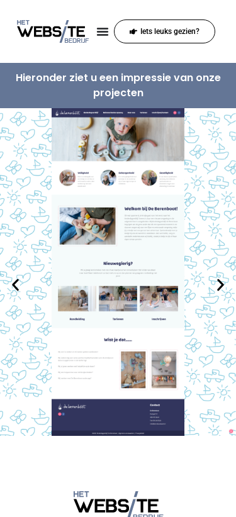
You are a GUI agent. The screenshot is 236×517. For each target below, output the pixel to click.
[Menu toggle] (102, 31)
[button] (15, 285)
